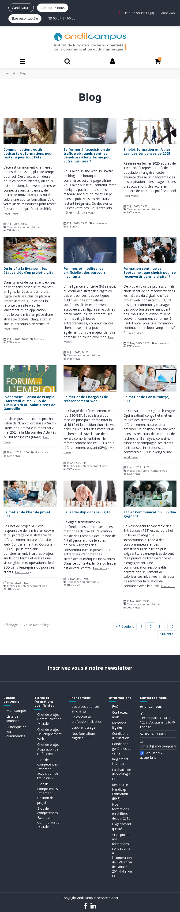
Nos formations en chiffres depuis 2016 (121, 811)
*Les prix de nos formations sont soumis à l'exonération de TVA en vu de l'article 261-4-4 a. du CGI (122, 855)
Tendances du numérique (23, 227)
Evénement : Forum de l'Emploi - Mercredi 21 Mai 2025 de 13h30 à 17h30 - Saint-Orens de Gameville (29, 403)
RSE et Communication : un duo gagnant (150, 514)
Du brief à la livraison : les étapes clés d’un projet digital (29, 270)
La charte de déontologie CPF (121, 774)
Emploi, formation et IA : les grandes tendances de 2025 (147, 151)
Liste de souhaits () (136, 13)
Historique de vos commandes (16, 731)
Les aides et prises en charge (85, 708)
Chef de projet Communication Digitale (49, 719)
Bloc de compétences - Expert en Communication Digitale (49, 817)
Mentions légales (119, 725)
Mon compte (16, 710)
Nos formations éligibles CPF (83, 735)
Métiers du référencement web (87, 466)
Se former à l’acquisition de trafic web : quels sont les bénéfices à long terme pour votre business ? (88, 155)
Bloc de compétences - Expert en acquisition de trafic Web (48, 769)
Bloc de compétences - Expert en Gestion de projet (48, 793)
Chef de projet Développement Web (49, 734)
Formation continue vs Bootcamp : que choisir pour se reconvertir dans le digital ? (150, 272)
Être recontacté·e (25, 18)
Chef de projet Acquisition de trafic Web (48, 749)
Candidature (21, 7)
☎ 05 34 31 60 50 (61, 18)
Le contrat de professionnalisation (86, 719)
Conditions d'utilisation (120, 735)
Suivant (166, 634)
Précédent (125, 626)
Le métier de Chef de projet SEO (27, 514)
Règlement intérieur (120, 761)
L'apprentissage (83, 727)
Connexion (167, 13)
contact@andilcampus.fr (158, 746)
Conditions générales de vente (121, 748)
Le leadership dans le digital (87, 512)
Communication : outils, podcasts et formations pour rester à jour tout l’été (28, 153)
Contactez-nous (53, 7)
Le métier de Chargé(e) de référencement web (86, 399)
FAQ (115, 706)
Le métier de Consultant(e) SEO (146, 399)
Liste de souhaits (12, 718)
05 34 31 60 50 (156, 734)
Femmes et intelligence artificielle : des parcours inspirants (85, 272)
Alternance (100, 223)
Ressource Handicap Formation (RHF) (120, 791)
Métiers (39, 339)
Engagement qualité (121, 826)
